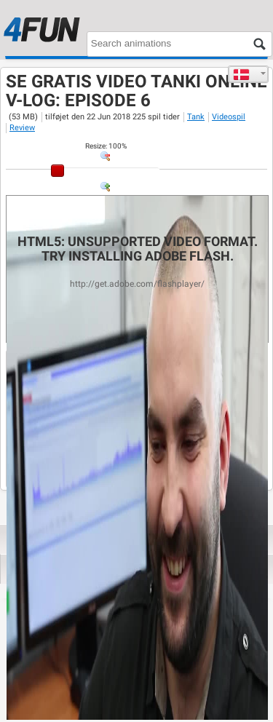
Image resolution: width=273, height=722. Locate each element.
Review (22, 127)
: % (106, 146)
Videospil (228, 117)
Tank (196, 117)
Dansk (241, 74)
